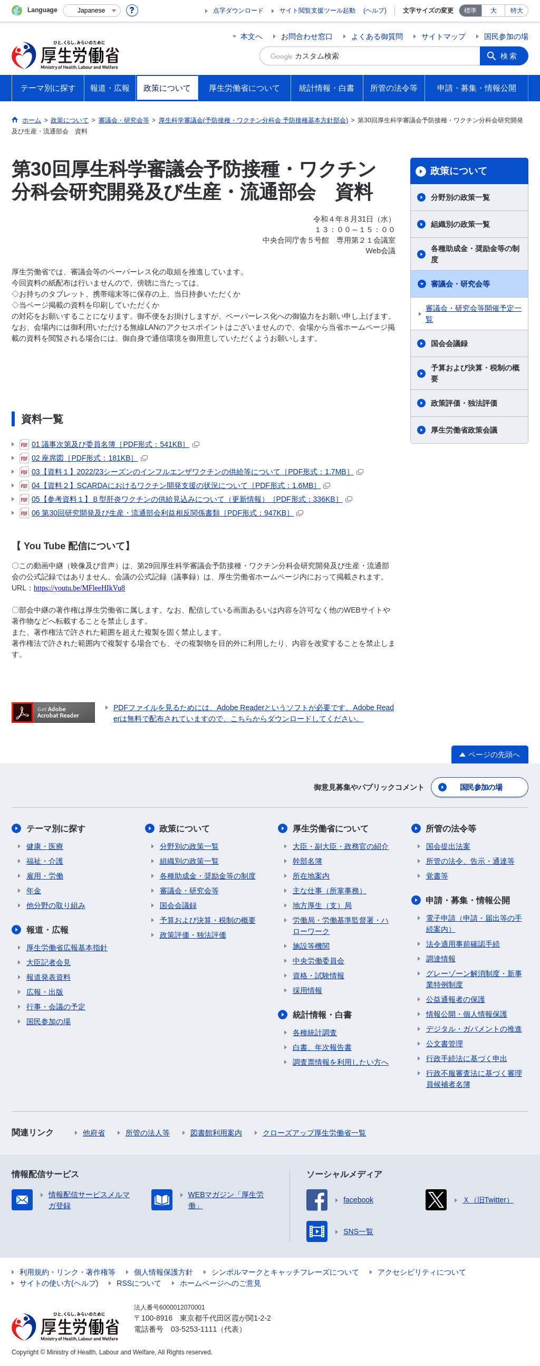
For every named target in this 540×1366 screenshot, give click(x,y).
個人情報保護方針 (163, 1272)
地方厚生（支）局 (322, 905)
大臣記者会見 (48, 962)
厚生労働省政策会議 (464, 430)
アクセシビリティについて (422, 1272)
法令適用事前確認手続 (463, 944)
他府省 (94, 1133)
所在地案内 (311, 876)
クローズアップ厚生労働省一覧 (314, 1133)
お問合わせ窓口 (307, 36)
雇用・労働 (44, 876)
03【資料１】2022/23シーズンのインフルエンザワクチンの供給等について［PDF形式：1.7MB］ (191, 471)
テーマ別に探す (55, 828)
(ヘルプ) (375, 10)
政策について (458, 171)
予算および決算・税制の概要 (475, 373)
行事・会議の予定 (55, 1006)
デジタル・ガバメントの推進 (474, 1029)
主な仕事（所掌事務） (330, 890)
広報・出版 (44, 992)
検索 (509, 56)
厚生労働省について (331, 828)
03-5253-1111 (194, 1329)
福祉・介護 (44, 861)
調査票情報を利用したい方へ (341, 1062)
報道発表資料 (48, 977)
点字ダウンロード (238, 10)
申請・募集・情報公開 (468, 900)
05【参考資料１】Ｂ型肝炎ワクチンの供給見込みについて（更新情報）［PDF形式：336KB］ (186, 499)
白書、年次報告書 (322, 1047)
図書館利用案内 (216, 1133)
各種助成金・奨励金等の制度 (475, 254)
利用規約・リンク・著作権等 (67, 1272)
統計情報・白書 (322, 1014)
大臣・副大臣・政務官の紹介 (341, 846)
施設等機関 (311, 946)
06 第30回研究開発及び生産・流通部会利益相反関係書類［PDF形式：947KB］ (161, 513)
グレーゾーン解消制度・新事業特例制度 (474, 979)
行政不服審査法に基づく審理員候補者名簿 (474, 1078)
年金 (33, 890)
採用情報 (307, 990)
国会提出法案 (448, 846)
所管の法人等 (148, 1133)
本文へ (251, 36)
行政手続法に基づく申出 (466, 1058)
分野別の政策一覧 (460, 197)
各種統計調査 (315, 1032)
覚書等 (437, 876)
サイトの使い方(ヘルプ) (59, 1283)
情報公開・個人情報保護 (466, 1014)
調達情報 (441, 958)
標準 (470, 10)
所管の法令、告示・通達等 (470, 861)
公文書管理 (444, 1043)
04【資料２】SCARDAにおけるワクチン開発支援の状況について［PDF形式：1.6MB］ (175, 485)
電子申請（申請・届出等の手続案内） (474, 923)
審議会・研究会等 (460, 284)
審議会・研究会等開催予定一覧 (474, 313)
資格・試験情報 (318, 975)
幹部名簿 (307, 861)
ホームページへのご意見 (220, 1283)
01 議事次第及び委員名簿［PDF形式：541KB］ (109, 444)
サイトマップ (443, 36)
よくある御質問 (377, 36)
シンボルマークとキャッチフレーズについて (285, 1272)
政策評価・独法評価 (464, 403)
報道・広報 (47, 929)
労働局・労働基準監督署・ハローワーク (341, 925)
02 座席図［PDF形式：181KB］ (84, 458)
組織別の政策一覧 (460, 224)
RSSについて (139, 1283)
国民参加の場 (506, 36)
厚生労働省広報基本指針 (67, 947)
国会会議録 (449, 343)
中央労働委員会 (318, 961)
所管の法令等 (451, 828)
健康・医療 (44, 846)
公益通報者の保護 (455, 999)
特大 (516, 10)
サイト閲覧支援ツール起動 (317, 10)
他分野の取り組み (55, 905)
